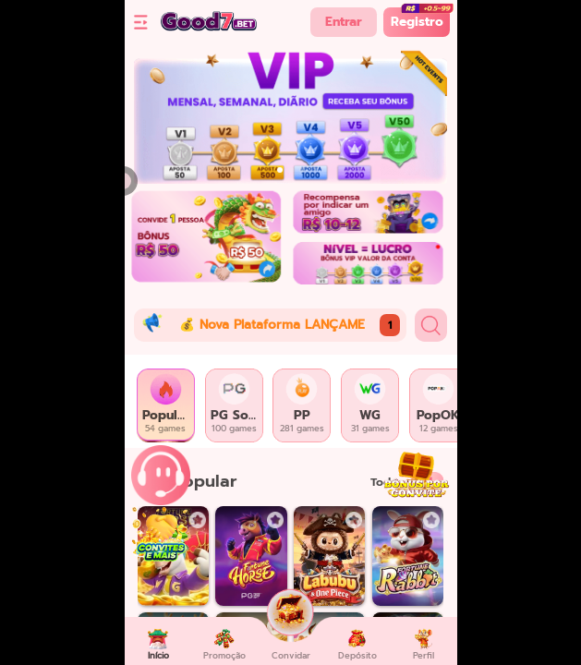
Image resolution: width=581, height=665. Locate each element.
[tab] (166, 405)
